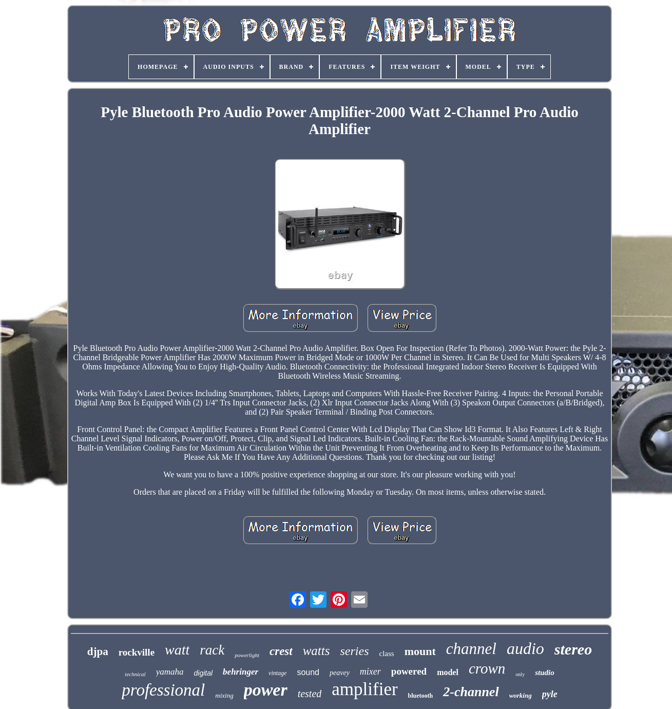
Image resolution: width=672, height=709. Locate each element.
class (386, 653)
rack (212, 650)
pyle (550, 694)
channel (471, 649)
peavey (340, 673)
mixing (224, 695)
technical (135, 674)
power (265, 689)
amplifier (364, 689)
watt (177, 650)
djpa (97, 651)
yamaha (170, 672)
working (520, 695)
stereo (573, 649)
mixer (370, 671)
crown (487, 668)
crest (281, 651)
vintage (277, 673)
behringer (240, 672)
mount (420, 651)
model (447, 672)
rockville (137, 652)
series (354, 651)
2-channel (470, 691)
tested (310, 693)
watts (316, 651)
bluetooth (420, 695)
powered (409, 671)
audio (525, 648)
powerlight (247, 655)
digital (203, 673)
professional (163, 690)
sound (308, 672)
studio (544, 672)
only (520, 674)
